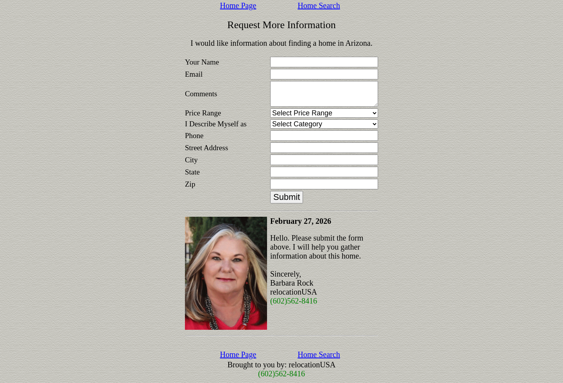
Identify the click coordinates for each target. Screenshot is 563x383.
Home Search (319, 5)
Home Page (238, 5)
